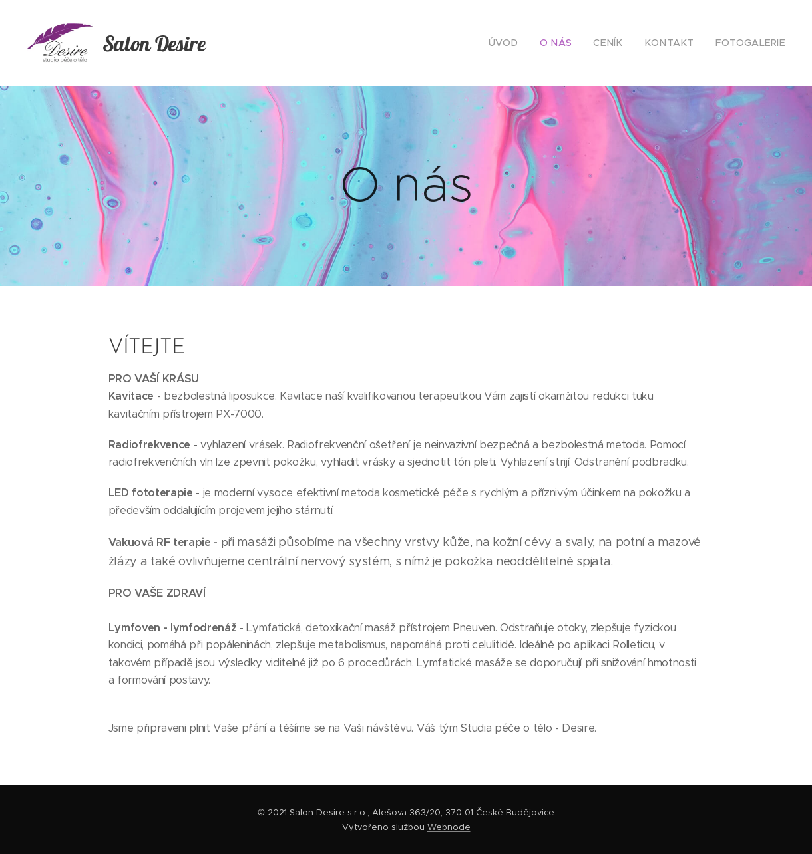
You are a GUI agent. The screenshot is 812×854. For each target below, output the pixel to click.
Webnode (449, 827)
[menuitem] (527, 43)
